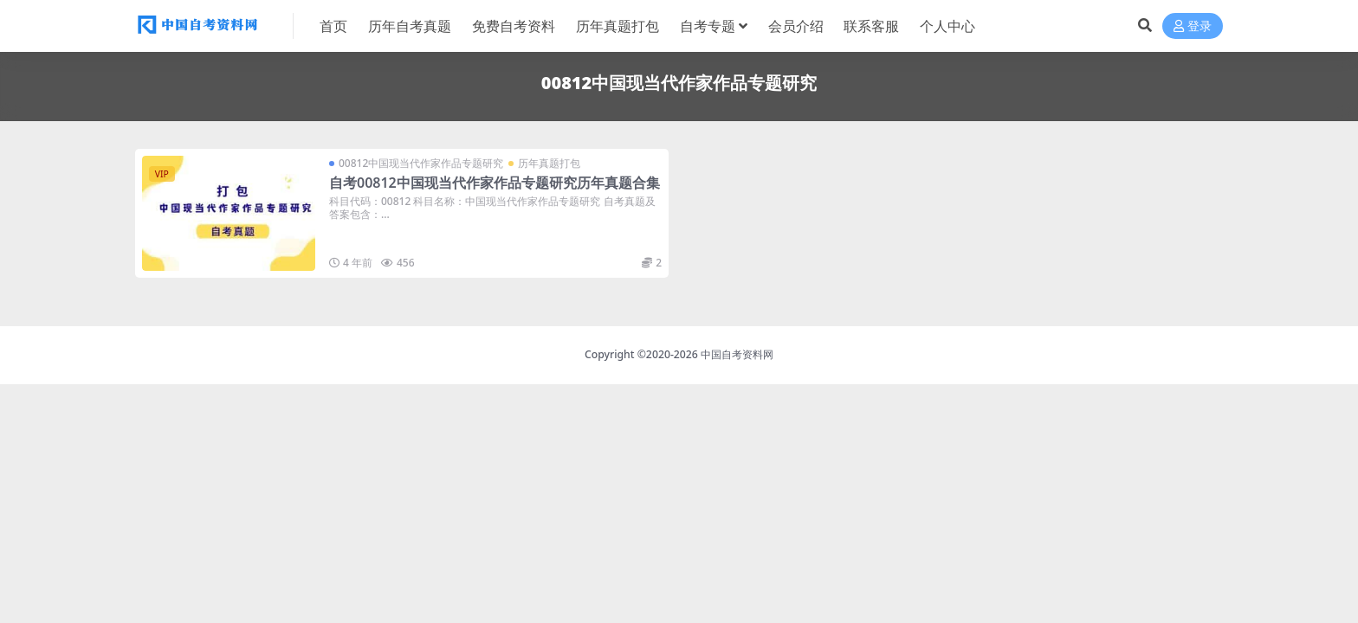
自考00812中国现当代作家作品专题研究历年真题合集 (494, 182)
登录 (1193, 26)
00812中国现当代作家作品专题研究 (421, 163)
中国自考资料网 (737, 354)
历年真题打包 (549, 163)
